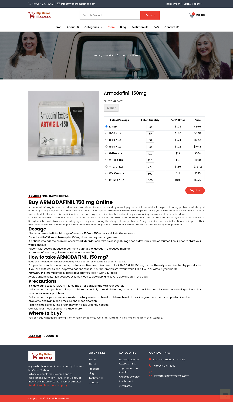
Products (94, 368)
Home (57, 27)
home (97, 55)
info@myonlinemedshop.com (76, 3)
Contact (94, 382)
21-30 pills (113, 133)
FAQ (156, 27)
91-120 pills (113, 153)
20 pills (111, 126)
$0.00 (197, 15)
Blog (123, 27)
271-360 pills (114, 173)
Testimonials (140, 27)
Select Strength (114, 101)
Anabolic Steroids (129, 376)
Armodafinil (109, 55)
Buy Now (195, 190)
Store (111, 27)
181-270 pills (114, 166)
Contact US (171, 27)
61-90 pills (113, 146)
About (92, 364)
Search (150, 15)
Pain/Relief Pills (127, 364)
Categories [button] (93, 27)
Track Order (173, 3)
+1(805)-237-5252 (40, 3)
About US (73, 27)
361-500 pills (114, 180)
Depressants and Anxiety (129, 370)
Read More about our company (48, 385)
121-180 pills (114, 160)
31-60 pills (113, 140)
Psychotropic (126, 381)
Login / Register (193, 3)
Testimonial (96, 378)
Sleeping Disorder (129, 359)
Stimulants (125, 386)
